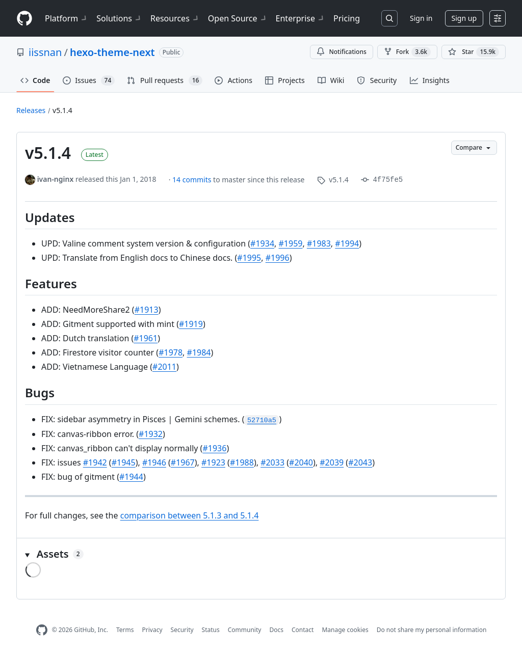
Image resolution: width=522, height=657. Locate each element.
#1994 (347, 243)
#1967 (183, 462)
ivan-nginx (55, 179)
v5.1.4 (62, 110)
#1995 (249, 257)
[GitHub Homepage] (42, 630)
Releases (30, 110)
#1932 (151, 434)
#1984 (199, 352)
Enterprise (300, 18)
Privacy (152, 629)
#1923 (213, 462)
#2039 (332, 462)
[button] (261, 554)
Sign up (464, 18)
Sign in (421, 18)
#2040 (301, 462)
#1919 (191, 324)
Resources (175, 18)
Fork (407, 52)
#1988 (242, 462)
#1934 (262, 243)
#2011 (164, 366)
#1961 (146, 338)
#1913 (147, 309)
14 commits (192, 179)
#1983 (319, 243)
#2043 (360, 462)
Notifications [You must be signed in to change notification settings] (341, 51)
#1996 (278, 257)
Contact (303, 629)
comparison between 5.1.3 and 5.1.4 (189, 515)
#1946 (154, 462)
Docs (276, 629)
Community (245, 629)
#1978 (170, 352)
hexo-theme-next (112, 52)
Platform (66, 18)
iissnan (45, 52)
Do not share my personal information (432, 629)
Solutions (119, 18)
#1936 (214, 448)
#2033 (272, 462)
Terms (125, 629)
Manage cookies (345, 629)
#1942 (95, 462)
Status (211, 629)
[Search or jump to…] (389, 18)
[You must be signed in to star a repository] (473, 52)
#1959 (291, 243)
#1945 (124, 462)
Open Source (238, 18)
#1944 (131, 476)
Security (182, 629)
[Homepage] (24, 18)
